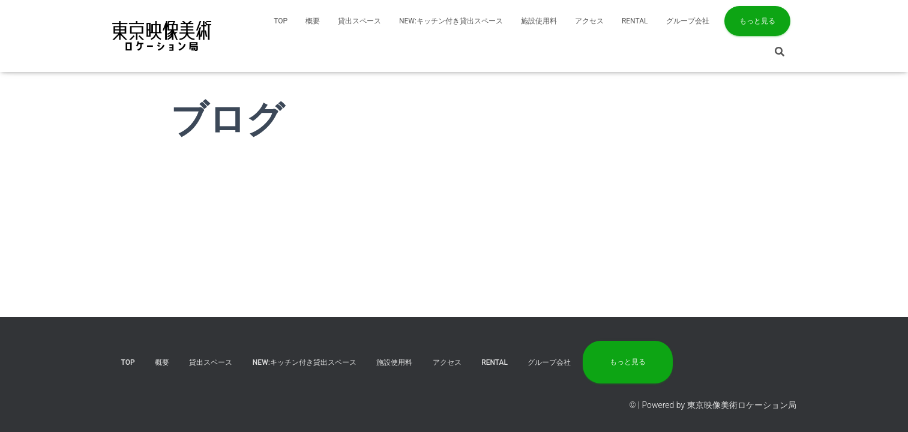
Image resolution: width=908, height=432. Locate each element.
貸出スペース (359, 21)
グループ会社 (687, 21)
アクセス (589, 21)
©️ (632, 405)
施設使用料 (539, 21)
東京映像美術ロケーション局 (741, 405)
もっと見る (757, 21)
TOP (280, 21)
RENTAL (635, 21)
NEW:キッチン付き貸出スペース (451, 21)
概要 (312, 21)
